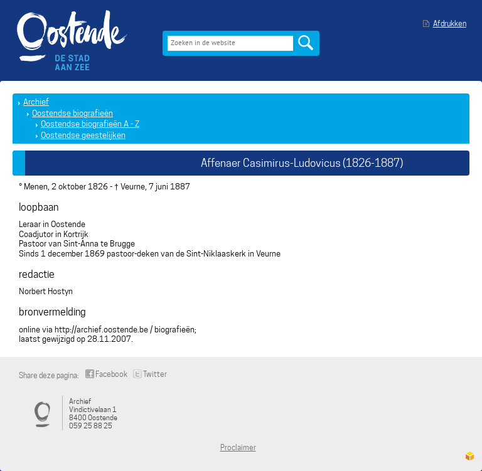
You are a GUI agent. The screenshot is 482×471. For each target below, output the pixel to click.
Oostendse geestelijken (83, 135)
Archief (36, 102)
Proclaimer (238, 447)
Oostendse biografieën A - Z (90, 124)
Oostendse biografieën (72, 113)
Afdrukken (449, 23)
